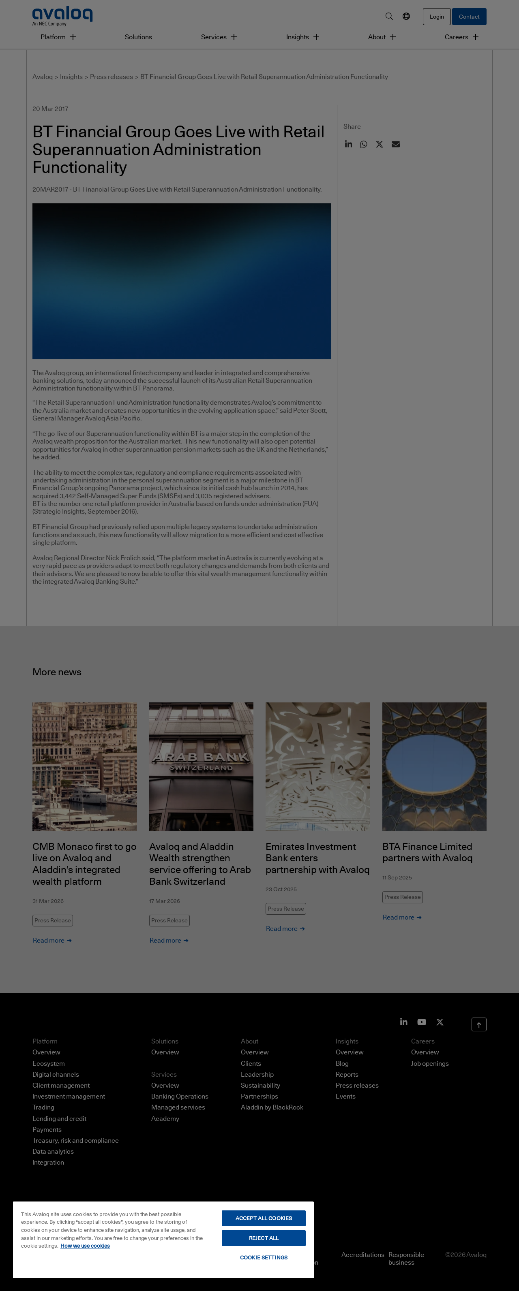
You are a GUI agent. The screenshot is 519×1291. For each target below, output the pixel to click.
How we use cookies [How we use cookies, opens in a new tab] (85, 1245)
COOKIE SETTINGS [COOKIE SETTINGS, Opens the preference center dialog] (263, 1257)
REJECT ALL (264, 1238)
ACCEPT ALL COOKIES (264, 1218)
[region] (163, 1239)
